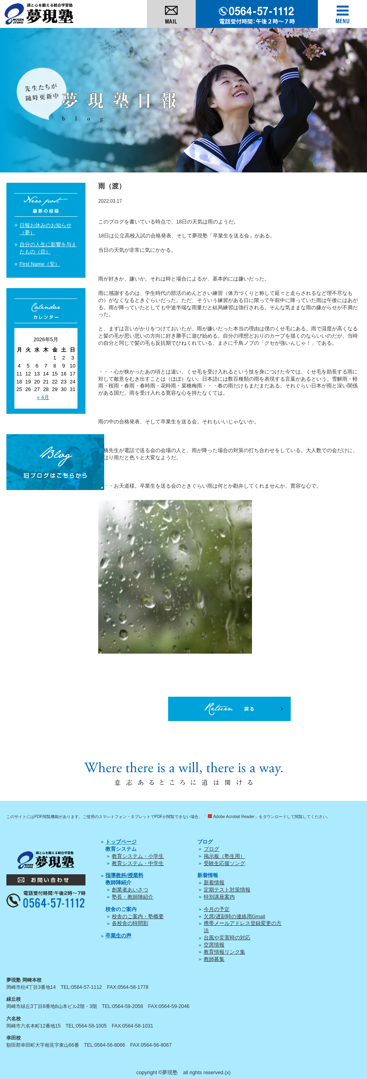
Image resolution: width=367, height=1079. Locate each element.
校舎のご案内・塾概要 (138, 916)
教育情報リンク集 (224, 952)
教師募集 (214, 959)
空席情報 (214, 945)
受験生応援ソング (224, 863)
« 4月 (43, 397)
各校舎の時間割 (130, 923)
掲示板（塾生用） (224, 856)
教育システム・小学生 (138, 856)
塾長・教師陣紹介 (132, 897)
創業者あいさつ (130, 890)
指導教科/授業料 (124, 875)
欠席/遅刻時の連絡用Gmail (234, 916)
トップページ (121, 842)
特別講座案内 (219, 897)
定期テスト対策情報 (227, 890)
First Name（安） (40, 264)
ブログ (211, 849)
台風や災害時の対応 (227, 938)
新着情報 (214, 882)
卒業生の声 (118, 936)
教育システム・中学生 (138, 863)
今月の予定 (217, 909)
